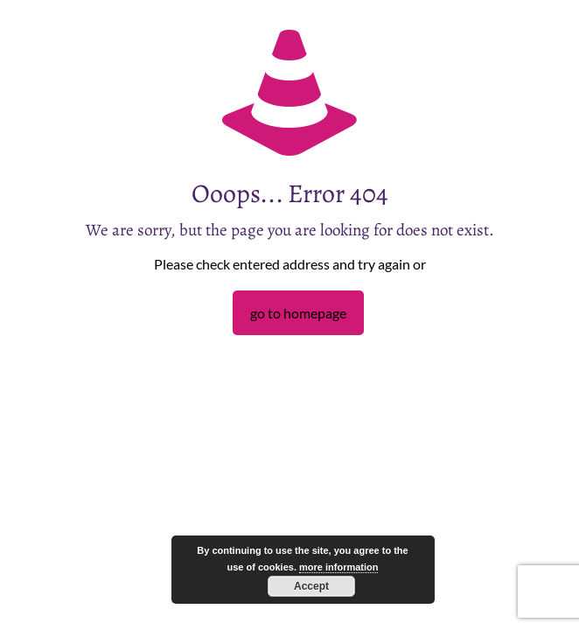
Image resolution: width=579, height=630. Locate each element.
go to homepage (298, 312)
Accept (311, 586)
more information (338, 567)
